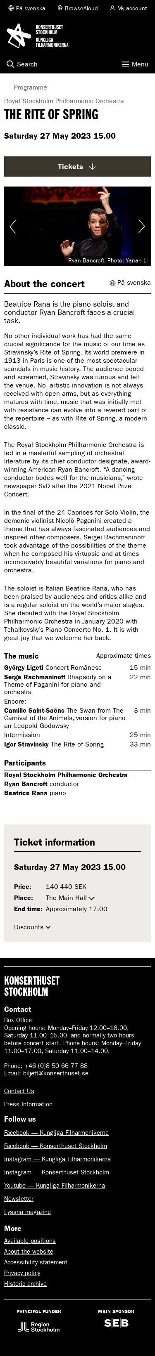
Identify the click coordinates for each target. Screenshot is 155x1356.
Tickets (78, 166)
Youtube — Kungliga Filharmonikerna (54, 1185)
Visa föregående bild (13, 226)
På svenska (30, 8)
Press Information (28, 1104)
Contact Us (19, 1091)
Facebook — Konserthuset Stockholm (55, 1146)
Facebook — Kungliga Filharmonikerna (56, 1132)
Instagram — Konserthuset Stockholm (56, 1172)
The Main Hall (66, 898)
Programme (24, 87)
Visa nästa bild (141, 226)
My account (132, 8)
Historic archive (25, 1283)
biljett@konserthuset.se (55, 1073)
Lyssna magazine (27, 1212)
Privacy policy (22, 1273)
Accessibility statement (35, 1262)
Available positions (30, 1241)
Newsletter (18, 1198)
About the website (28, 1251)
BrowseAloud (81, 8)
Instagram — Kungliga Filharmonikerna (57, 1159)
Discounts (28, 927)
